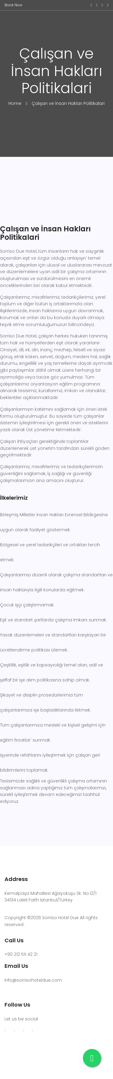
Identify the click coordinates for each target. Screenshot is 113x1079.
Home (15, 103)
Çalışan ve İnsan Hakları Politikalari (68, 103)
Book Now (13, 5)
